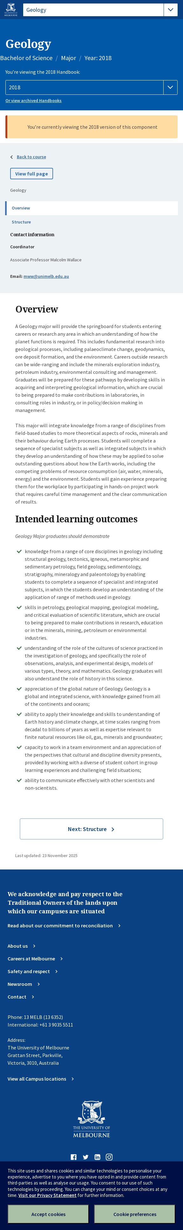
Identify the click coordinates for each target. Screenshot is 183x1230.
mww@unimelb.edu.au (46, 276)
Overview (21, 208)
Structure (21, 222)
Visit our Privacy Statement (47, 1195)
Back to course (31, 157)
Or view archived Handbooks (33, 100)
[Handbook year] (91, 87)
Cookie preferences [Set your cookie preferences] (134, 1214)
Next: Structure (87, 829)
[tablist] (100, 9)
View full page (31, 173)
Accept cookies (48, 1214)
